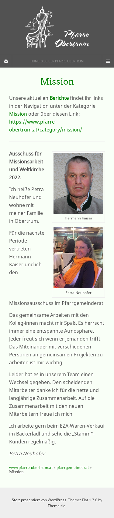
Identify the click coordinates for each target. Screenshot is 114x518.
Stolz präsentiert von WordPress (39, 499)
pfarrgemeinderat (73, 467)
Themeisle (56, 505)
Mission (18, 113)
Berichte (59, 98)
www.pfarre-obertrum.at (31, 467)
